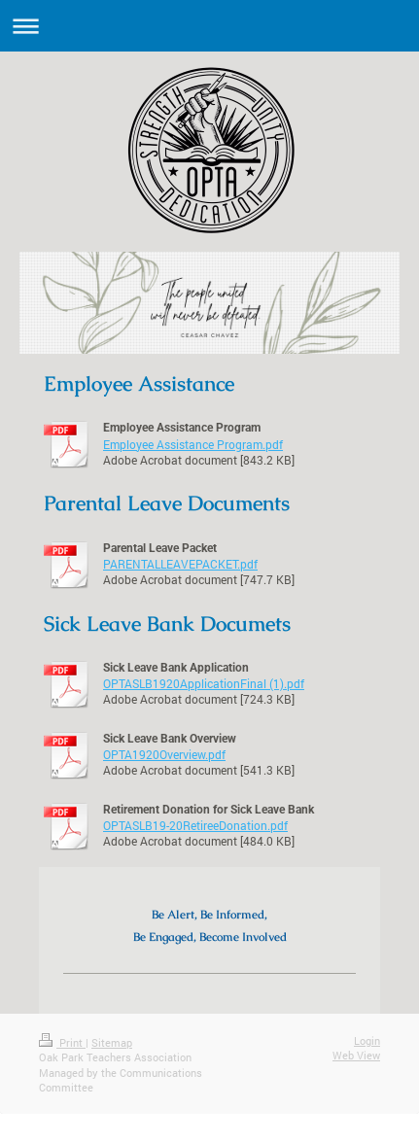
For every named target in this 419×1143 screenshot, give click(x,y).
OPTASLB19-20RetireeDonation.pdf (195, 825)
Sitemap (111, 1042)
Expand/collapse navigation (209, 26)
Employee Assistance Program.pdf (193, 444)
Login (367, 1040)
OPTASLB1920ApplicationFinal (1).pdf (203, 683)
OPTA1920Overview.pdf (164, 754)
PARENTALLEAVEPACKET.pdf (180, 564)
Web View (356, 1055)
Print (62, 1042)
